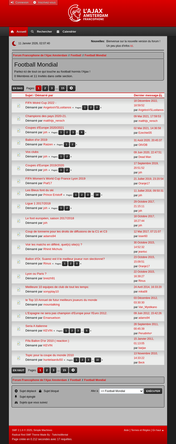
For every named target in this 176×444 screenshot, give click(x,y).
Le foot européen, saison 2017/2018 (50, 218)
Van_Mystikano (147, 307)
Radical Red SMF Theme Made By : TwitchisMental (40, 434)
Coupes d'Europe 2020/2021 (45, 127)
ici (131, 45)
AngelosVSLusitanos (57, 107)
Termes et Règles (140, 430)
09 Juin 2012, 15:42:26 (148, 313)
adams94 (49, 236)
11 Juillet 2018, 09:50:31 (149, 190)
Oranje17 (144, 183)
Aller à (94, 390)
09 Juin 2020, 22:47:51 (148, 152)
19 (97, 195)
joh (45, 132)
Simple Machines (43, 430)
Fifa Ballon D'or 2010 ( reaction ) (47, 340)
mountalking (51, 304)
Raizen (48, 144)
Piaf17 (47, 183)
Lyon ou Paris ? (36, 273)
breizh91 (49, 278)
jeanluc (142, 251)
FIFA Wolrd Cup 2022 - (41, 102)
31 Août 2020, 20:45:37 (148, 140)
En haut (18, 370)
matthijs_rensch (54, 120)
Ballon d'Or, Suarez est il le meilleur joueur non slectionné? (65, 259)
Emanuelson (51, 317)
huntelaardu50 (53, 359)
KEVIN (47, 330)
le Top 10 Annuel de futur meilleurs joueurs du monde (61, 300)
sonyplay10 (51, 291)
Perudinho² (145, 333)
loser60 (142, 236)
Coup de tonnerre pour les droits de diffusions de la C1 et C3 (66, 231)
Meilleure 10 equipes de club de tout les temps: (57, 287)
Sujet (29, 95)
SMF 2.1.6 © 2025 (22, 430)
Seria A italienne (36, 326)
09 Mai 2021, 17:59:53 (147, 116)
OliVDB (142, 144)
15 (62, 88)
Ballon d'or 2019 (36, 139)
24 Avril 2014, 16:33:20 (148, 287)
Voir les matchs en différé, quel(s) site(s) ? (54, 244)
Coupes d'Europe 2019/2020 (45, 165)
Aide (126, 430)
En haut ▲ (158, 430)
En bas (18, 88)
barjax (142, 348)
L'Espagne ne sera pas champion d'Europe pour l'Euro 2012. (66, 313)
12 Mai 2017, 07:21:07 (147, 231)
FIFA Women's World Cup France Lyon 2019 (55, 178)
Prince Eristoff (52, 194)
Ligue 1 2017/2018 (38, 203)
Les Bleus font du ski (40, 190)
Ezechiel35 (145, 132)
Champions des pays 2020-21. (46, 116)
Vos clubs (32, 152)
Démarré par (44, 95)
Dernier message (148, 95)
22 (97, 360)
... (57, 88)
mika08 (142, 291)
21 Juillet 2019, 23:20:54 (149, 178)
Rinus (47, 263)
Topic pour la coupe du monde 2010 (50, 355)
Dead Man (144, 157)
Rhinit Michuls (52, 249)
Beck (141, 362)
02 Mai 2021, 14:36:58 (147, 128)
